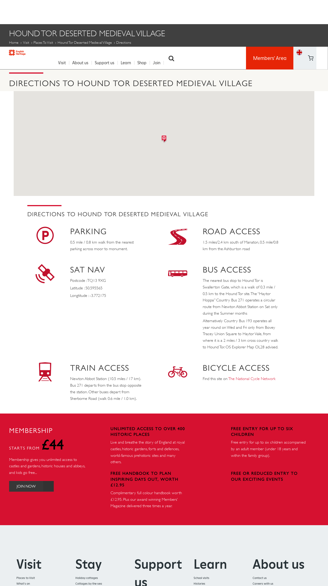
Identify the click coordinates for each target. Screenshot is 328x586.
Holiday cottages (86, 576)
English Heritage (25, 10)
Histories (199, 582)
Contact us (260, 576)
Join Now (37, 485)
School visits (201, 576)
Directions (21, 53)
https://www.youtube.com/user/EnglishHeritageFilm (310, 17)
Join (158, 12)
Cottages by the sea (88, 582)
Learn (128, 12)
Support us (106, 12)
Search (173, 12)
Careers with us (263, 582)
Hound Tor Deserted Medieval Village (85, 41)
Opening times (58, 53)
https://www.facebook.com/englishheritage (310, 5)
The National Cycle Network (252, 377)
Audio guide (97, 53)
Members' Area (270, 11)
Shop (144, 12)
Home (13, 41)
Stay (88, 562)
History (129, 53)
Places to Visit (43, 41)
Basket (299, 17)
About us (82, 12)
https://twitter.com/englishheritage (322, 5)
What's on (23, 582)
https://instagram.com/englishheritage (322, 17)
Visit (64, 12)
